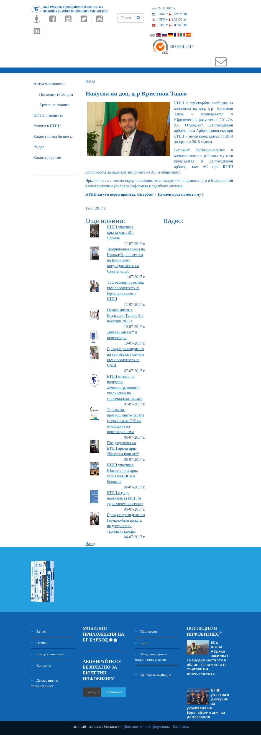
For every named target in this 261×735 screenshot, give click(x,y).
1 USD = (169, 14)
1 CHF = (169, 25)
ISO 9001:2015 (172, 47)
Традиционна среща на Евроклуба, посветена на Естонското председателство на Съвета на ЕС (126, 260)
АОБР (142, 643)
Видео (39, 147)
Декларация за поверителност (44, 683)
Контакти (41, 665)
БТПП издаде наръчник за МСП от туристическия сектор (125, 498)
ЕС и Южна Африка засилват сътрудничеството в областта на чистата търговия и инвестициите (208, 658)
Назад (90, 81)
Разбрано (180, 726)
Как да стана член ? (48, 654)
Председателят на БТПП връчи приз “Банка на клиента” (123, 448)
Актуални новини (49, 84)
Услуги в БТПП (47, 126)
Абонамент (113, 692)
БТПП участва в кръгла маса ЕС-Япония (120, 232)
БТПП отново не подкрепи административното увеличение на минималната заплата (124, 387)
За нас (38, 631)
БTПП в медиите (48, 115)
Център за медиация (153, 674)
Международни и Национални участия (151, 657)
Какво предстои (47, 157)
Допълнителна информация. (146, 726)
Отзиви (39, 643)
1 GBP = (169, 19)
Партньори (146, 631)
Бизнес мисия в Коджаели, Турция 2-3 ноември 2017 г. (125, 315)
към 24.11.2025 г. (164, 8)
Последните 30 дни (56, 94)
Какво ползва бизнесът (54, 136)
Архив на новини (54, 105)
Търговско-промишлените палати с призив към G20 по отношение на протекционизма (125, 421)
